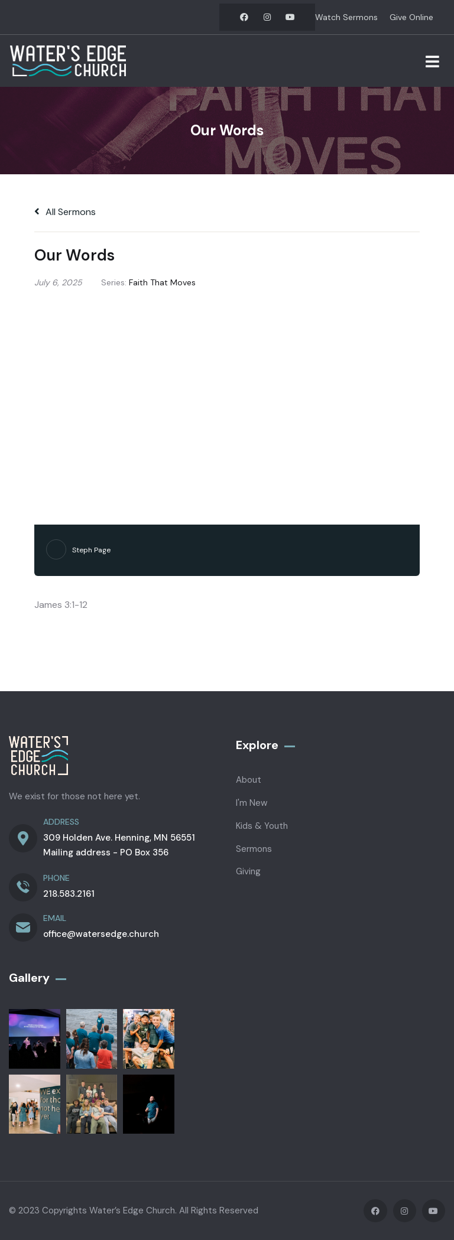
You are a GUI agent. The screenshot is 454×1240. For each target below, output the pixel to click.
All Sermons (65, 212)
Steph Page (91, 550)
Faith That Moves (162, 282)
